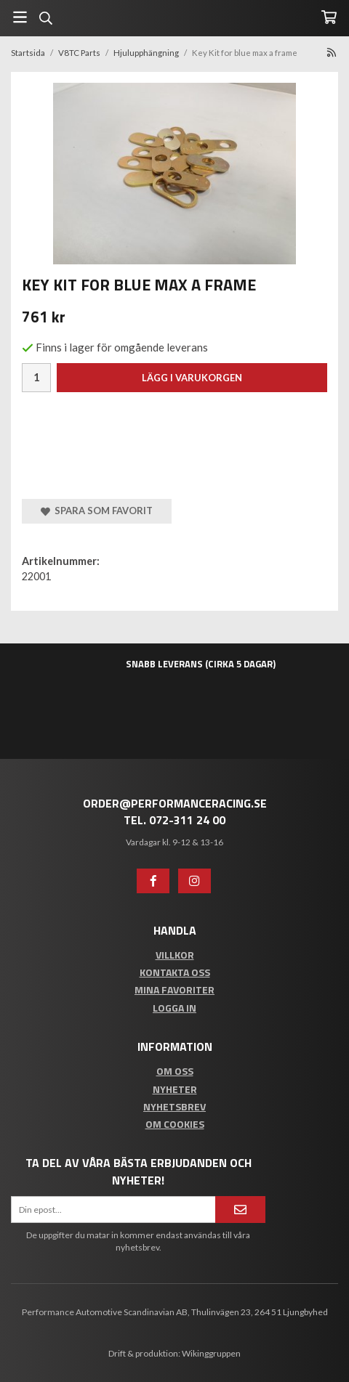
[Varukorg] (329, 17)
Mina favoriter (174, 989)
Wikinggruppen (211, 1353)
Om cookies (174, 1123)
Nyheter (175, 1089)
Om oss (174, 1070)
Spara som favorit (97, 510)
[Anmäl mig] (240, 1209)
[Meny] (20, 17)
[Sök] (45, 18)
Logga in (174, 1007)
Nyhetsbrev (174, 1106)
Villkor (175, 954)
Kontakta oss (175, 972)
